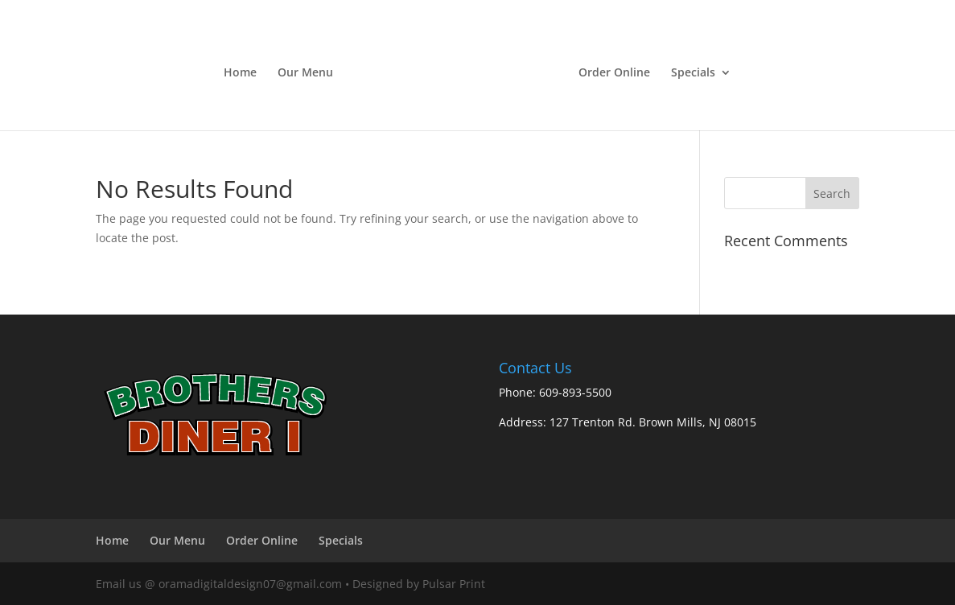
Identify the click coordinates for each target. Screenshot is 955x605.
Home (240, 73)
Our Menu (305, 73)
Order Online (614, 73)
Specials (693, 73)
